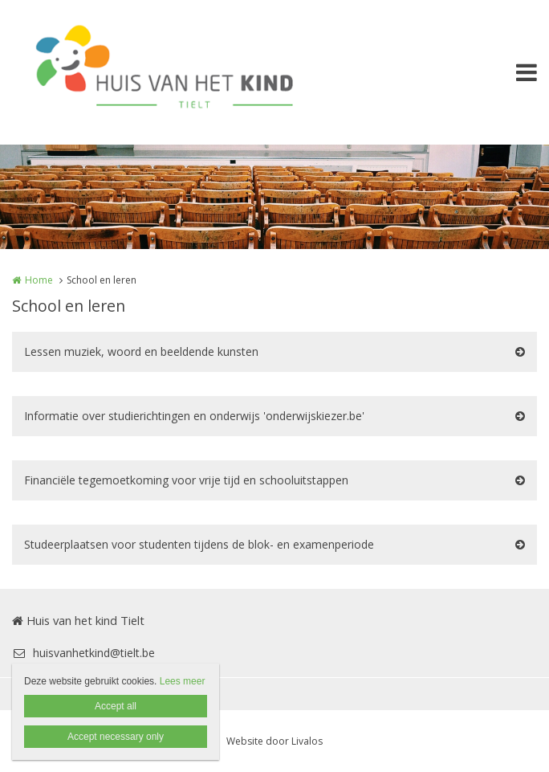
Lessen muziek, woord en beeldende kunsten (141, 351)
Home (39, 280)
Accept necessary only (115, 736)
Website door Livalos (274, 741)
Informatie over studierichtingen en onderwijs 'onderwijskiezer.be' (194, 415)
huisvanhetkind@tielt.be (83, 652)
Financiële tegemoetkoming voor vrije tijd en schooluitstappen (186, 480)
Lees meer (182, 681)
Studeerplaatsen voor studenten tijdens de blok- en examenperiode (199, 544)
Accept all (115, 706)
